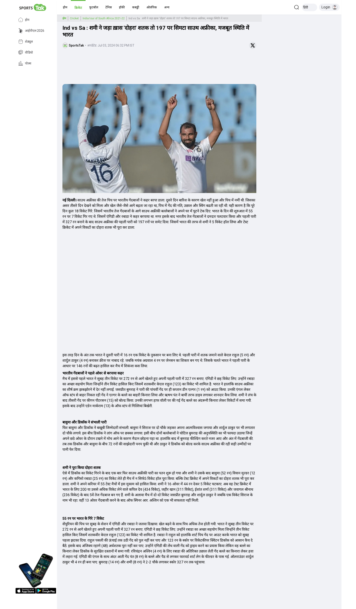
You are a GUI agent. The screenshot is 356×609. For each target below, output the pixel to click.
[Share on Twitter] (252, 45)
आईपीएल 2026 (31, 30)
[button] (65, 7)
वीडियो (25, 52)
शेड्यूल (25, 41)
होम (23, 19)
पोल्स (24, 63)
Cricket (74, 18)
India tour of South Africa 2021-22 (104, 18)
